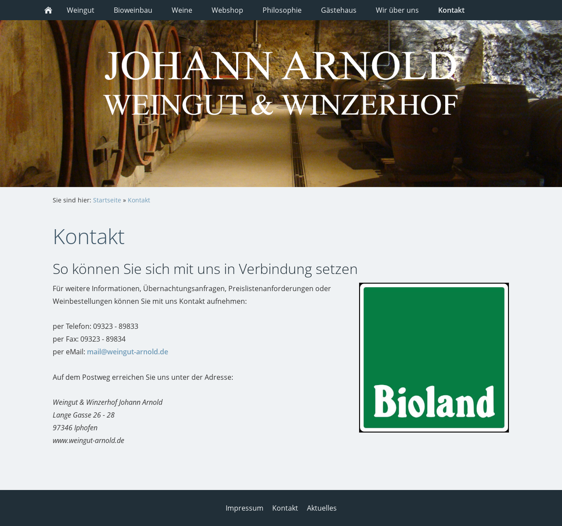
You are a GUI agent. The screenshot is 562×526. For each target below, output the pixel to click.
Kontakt (139, 200)
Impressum (244, 508)
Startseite (107, 200)
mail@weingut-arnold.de (127, 352)
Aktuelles (322, 508)
